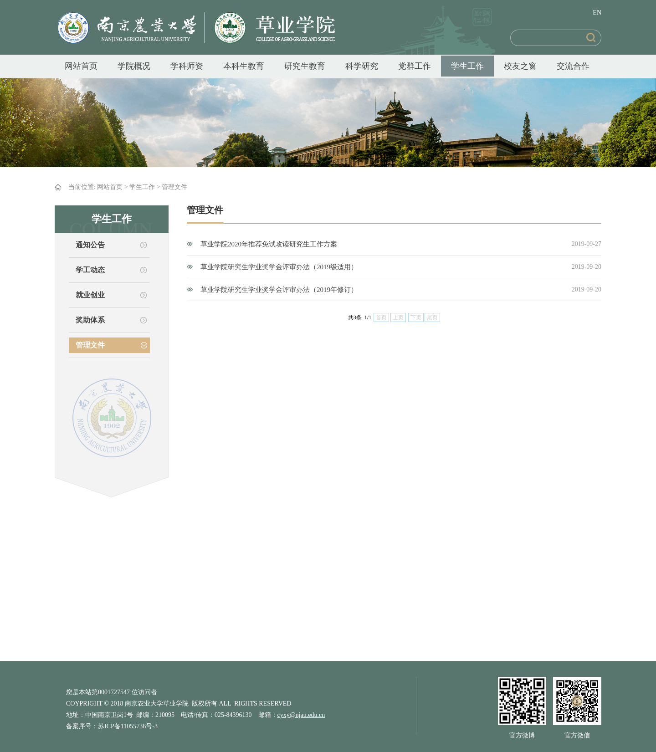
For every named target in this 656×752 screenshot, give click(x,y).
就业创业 (90, 295)
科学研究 (361, 66)
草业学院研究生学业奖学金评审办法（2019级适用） (279, 267)
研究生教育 (304, 66)
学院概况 (134, 66)
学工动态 (90, 270)
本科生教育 (243, 66)
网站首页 (81, 66)
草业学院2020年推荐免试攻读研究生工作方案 (268, 244)
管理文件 (174, 187)
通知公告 (90, 245)
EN (597, 12)
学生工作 (467, 66)
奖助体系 (90, 320)
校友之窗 (520, 66)
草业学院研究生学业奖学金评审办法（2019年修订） (279, 289)
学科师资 (186, 66)
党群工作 (414, 66)
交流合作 (573, 66)
